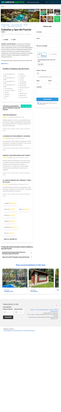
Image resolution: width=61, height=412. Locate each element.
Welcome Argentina (31, 314)
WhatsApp (43, 56)
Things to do (29, 6)
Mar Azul (3, 6)
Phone (54, 54)
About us (32, 310)
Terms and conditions (42, 310)
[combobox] (41, 64)
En (57, 2)
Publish (53, 2)
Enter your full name (7, 309)
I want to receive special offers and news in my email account (47, 104)
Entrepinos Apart (8, 291)
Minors (50, 81)
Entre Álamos (34, 291)
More (36, 6)
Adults (37, 81)
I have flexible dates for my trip (45, 77)
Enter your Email (18, 309)
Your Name (39, 32)
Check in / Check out (41, 70)
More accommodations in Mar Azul (30, 265)
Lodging (11, 6)
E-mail (37, 38)
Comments (39, 87)
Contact (51, 310)
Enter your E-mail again (41, 46)
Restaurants (21, 6)
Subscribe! (8, 317)
